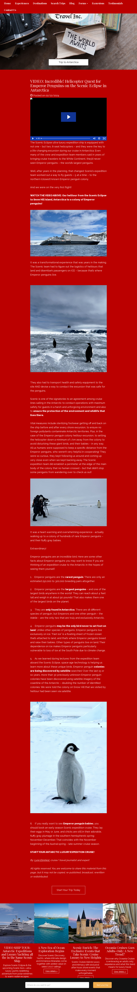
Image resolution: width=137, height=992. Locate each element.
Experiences (22, 3)
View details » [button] (51, 971)
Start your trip (102, 985)
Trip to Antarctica (68, 62)
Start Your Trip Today (68, 890)
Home (7, 3)
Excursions (98, 3)
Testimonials (115, 3)
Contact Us (10, 10)
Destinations (40, 3)
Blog (72, 3)
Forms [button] (83, 3)
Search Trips (58, 3)
